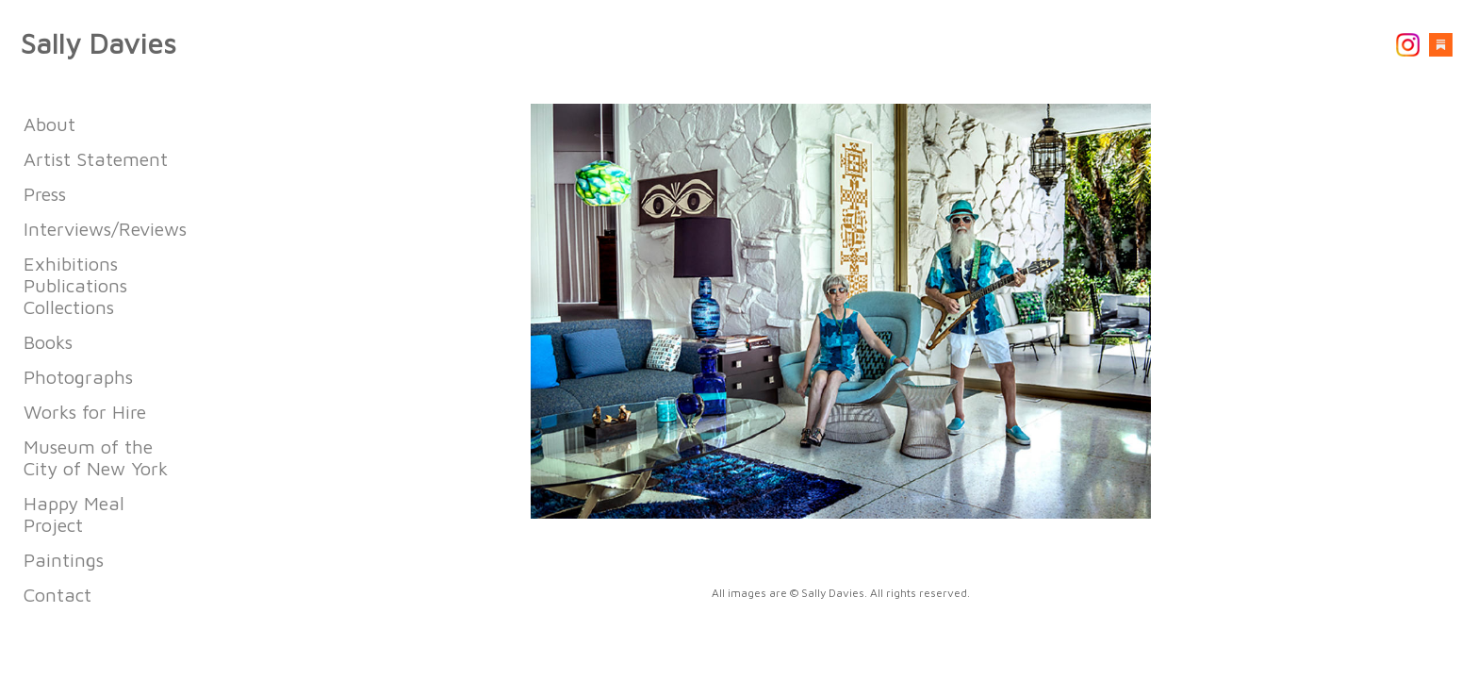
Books (48, 342)
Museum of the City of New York (96, 457)
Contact (57, 594)
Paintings (64, 560)
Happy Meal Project (74, 514)
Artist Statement (96, 159)
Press (45, 194)
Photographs (78, 377)
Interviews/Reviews (105, 229)
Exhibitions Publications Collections (75, 285)
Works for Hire (85, 411)
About (49, 124)
